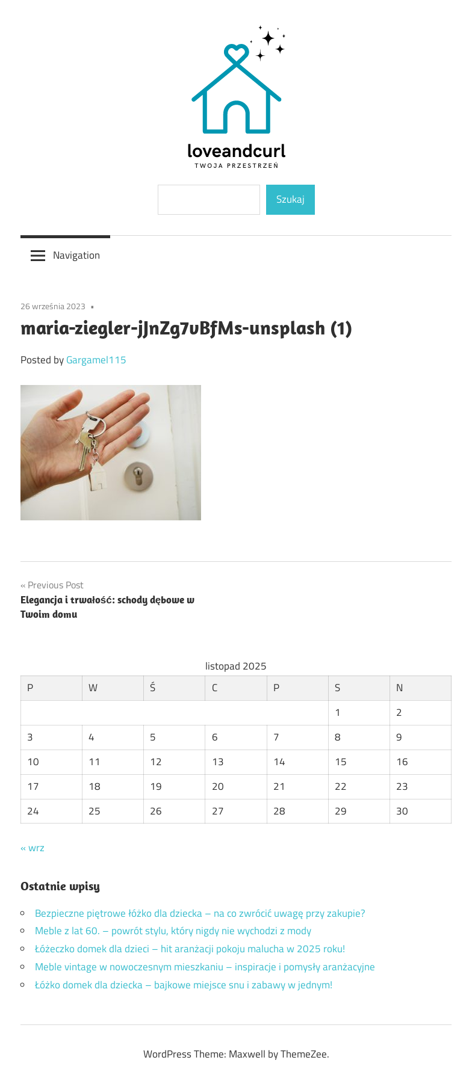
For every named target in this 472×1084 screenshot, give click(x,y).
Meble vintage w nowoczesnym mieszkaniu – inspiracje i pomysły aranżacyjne (205, 967)
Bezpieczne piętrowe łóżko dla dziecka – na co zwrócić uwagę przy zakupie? (200, 913)
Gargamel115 (96, 360)
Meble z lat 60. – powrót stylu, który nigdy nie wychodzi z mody (173, 930)
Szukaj (290, 199)
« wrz (32, 847)
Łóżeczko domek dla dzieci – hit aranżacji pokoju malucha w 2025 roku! (190, 948)
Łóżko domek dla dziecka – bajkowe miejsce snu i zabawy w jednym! (183, 985)
